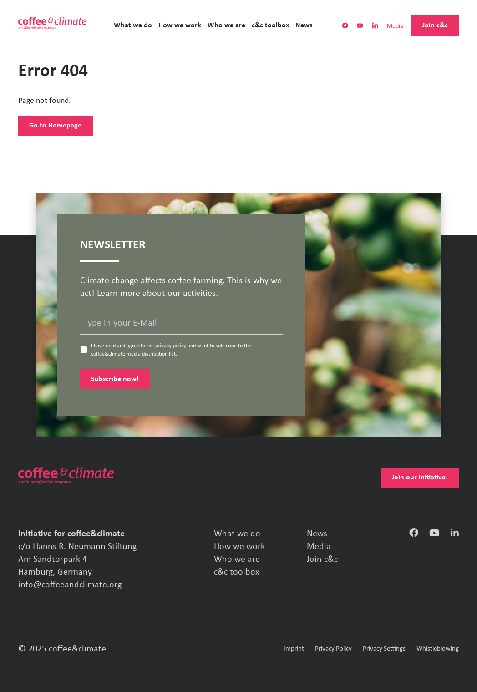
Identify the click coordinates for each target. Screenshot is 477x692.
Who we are (226, 25)
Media (395, 27)
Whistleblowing (437, 649)
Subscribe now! (115, 379)
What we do (133, 25)
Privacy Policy (333, 649)
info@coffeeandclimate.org (70, 585)
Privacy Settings (384, 649)
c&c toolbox (270, 25)
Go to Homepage (55, 125)
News (303, 25)
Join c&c (435, 25)
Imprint (294, 649)
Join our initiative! (420, 477)
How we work (179, 25)
